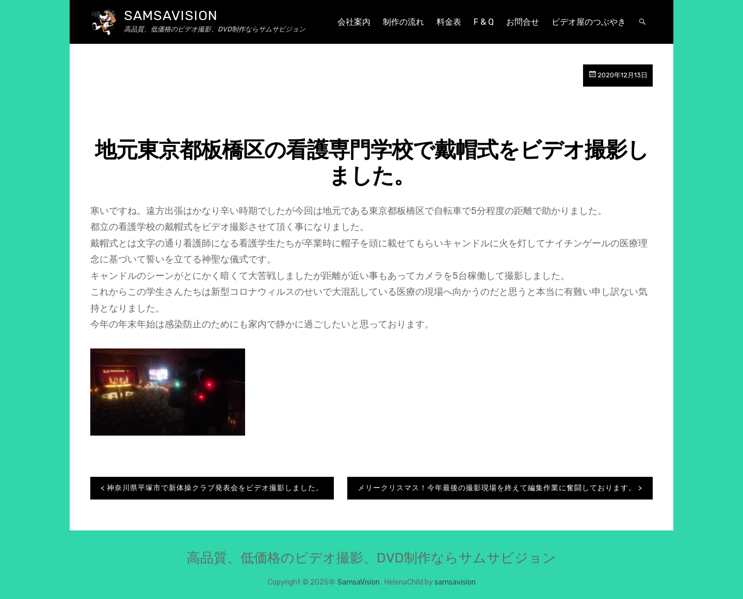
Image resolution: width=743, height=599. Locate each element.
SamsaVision (171, 16)
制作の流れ (403, 22)
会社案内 (353, 22)
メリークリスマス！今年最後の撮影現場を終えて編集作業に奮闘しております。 (497, 488)
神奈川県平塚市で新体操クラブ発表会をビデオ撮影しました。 (215, 488)
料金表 (449, 22)
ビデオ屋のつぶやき (589, 22)
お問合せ (522, 22)
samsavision (455, 582)
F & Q (484, 22)
